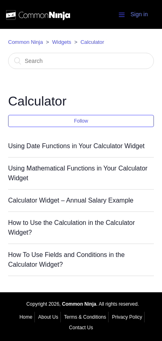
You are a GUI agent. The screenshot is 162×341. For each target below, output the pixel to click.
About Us (48, 317)
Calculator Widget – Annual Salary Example (71, 200)
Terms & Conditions (85, 317)
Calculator (92, 42)
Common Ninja (25, 42)
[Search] (81, 61)
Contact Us (81, 327)
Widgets (61, 42)
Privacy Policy (127, 317)
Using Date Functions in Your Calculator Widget (76, 145)
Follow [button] (81, 121)
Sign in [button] (139, 14)
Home (25, 317)
